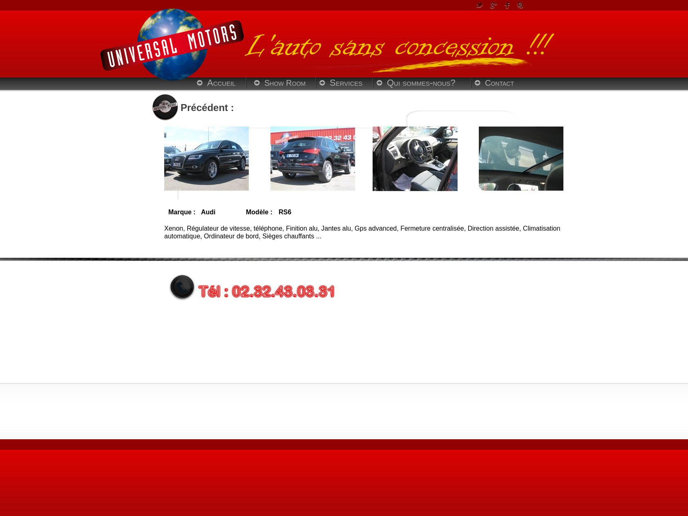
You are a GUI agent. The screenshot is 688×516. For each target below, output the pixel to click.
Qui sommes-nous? (421, 83)
